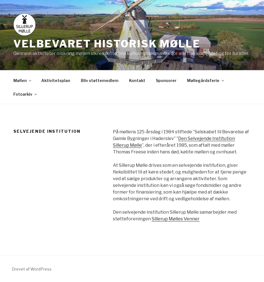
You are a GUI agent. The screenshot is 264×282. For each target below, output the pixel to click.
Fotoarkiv (25, 94)
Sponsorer (166, 80)
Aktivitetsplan (55, 80)
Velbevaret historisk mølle (106, 44)
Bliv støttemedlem (99, 80)
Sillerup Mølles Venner (176, 218)
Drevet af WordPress (32, 269)
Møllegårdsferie (206, 80)
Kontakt (137, 80)
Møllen (22, 80)
